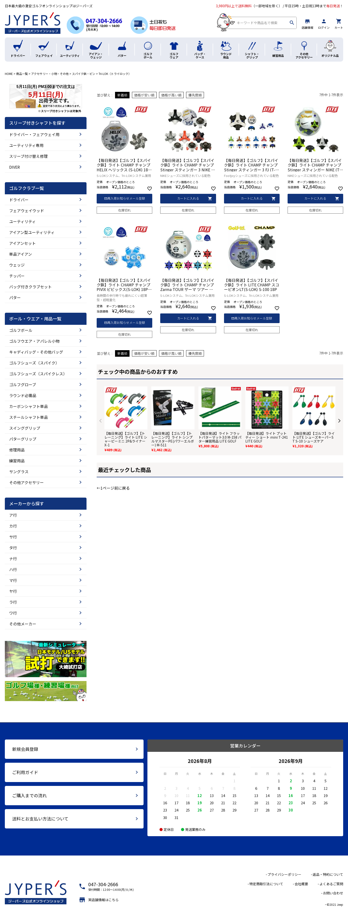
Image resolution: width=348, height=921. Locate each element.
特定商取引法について (266, 883)
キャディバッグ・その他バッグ (36, 352)
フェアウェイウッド (26, 210)
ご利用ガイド (25, 772)
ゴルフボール (20, 330)
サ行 (13, 537)
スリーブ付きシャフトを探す (37, 123)
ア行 (13, 515)
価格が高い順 (171, 95)
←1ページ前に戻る (113, 488)
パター (15, 297)
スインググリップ (24, 428)
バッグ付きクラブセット (30, 287)
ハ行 (13, 569)
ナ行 (13, 558)
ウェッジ (17, 265)
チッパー (17, 276)
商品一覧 (22, 74)
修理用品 (17, 450)
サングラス (19, 471)
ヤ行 (13, 591)
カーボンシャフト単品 (28, 406)
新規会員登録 (25, 749)
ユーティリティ (22, 221)
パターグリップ (22, 439)
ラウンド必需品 (22, 395)
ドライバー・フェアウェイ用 (34, 134)
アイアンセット (22, 243)
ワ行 (13, 613)
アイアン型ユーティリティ (32, 232)
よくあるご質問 (331, 883)
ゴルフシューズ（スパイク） (34, 363)
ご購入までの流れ (29, 795)
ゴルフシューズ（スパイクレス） (38, 374)
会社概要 (301, 883)
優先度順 (195, 95)
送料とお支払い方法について (40, 818)
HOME (9, 74)
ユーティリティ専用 (26, 145)
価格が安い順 (144, 95)
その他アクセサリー (26, 482)
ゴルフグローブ (22, 384)
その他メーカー (22, 624)
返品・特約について (328, 874)
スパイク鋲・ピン (83, 74)
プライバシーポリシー (284, 874)
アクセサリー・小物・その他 (50, 74)
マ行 (13, 580)
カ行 (13, 526)
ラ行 (13, 602)
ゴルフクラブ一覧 (26, 188)
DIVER (14, 167)
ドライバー (19, 200)
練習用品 (17, 461)
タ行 (13, 548)
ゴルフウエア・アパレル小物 (34, 341)
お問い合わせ (333, 893)
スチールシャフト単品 (28, 417)
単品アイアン (20, 254)
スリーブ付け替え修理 (28, 156)
